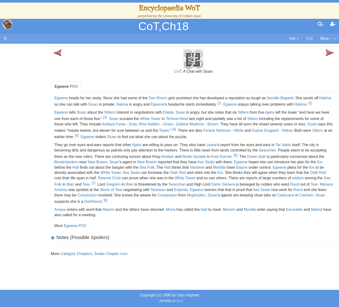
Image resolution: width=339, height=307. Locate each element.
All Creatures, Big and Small (45, 159)
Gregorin (295, 191)
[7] (275, 189)
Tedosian (126, 201)
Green (237, 130)
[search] (321, 24)
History (28, 95)
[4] (274, 135)
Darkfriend (118, 213)
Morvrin (254, 221)
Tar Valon (308, 151)
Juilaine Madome (259, 130)
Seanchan (310, 157)
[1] (274, 103)
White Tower (199, 125)
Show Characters (36, 143)
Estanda (150, 201)
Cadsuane (288, 207)
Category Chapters (101, 265)
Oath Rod (315, 179)
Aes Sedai (298, 168)
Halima (102, 104)
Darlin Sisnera (164, 196)
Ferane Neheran (317, 137)
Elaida (194, 119)
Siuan (147, 104)
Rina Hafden (218, 130)
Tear (268, 191)
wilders (203, 191)
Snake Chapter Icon (136, 265)
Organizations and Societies (45, 148)
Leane (237, 151)
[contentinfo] (294, 39)
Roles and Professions (41, 154)
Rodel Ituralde (269, 163)
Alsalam (242, 163)
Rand (236, 196)
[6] (310, 161)
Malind (92, 227)
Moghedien (198, 207)
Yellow (135, 143)
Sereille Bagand (305, 98)
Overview (40, 116)
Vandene (312, 174)
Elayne (108, 179)
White (87, 143)
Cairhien (309, 207)
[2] (119, 109)
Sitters (135, 119)
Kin (165, 174)
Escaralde (319, 221)
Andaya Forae (182, 130)
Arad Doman (296, 163)
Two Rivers (183, 98)
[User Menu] (333, 24)
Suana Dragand (113, 143)
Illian (252, 191)
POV (91, 86)
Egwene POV (100, 237)
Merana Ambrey (275, 196)
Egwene (86, 98)
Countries (40, 122)
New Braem (190, 168)
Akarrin (134, 221)
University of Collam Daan (182, 16)
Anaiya (85, 221)
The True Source (36, 89)
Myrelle (275, 221)
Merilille (86, 179)
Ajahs (295, 119)
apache (7, 24)
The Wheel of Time (38, 84)
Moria (196, 221)
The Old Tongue (35, 127)
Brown (281, 130)
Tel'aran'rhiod (226, 125)
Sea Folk (262, 174)
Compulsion (90, 207)
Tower (264, 137)
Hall (190, 174)
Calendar (30, 100)
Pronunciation (33, 197)
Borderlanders (158, 168)
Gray (202, 130)
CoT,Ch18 (163, 26)
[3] (154, 124)
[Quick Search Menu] (321, 24)
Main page (22, 49)
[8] (131, 212)
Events (28, 105)
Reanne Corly (267, 184)
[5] (204, 142)
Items (27, 165)
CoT (190, 71)
